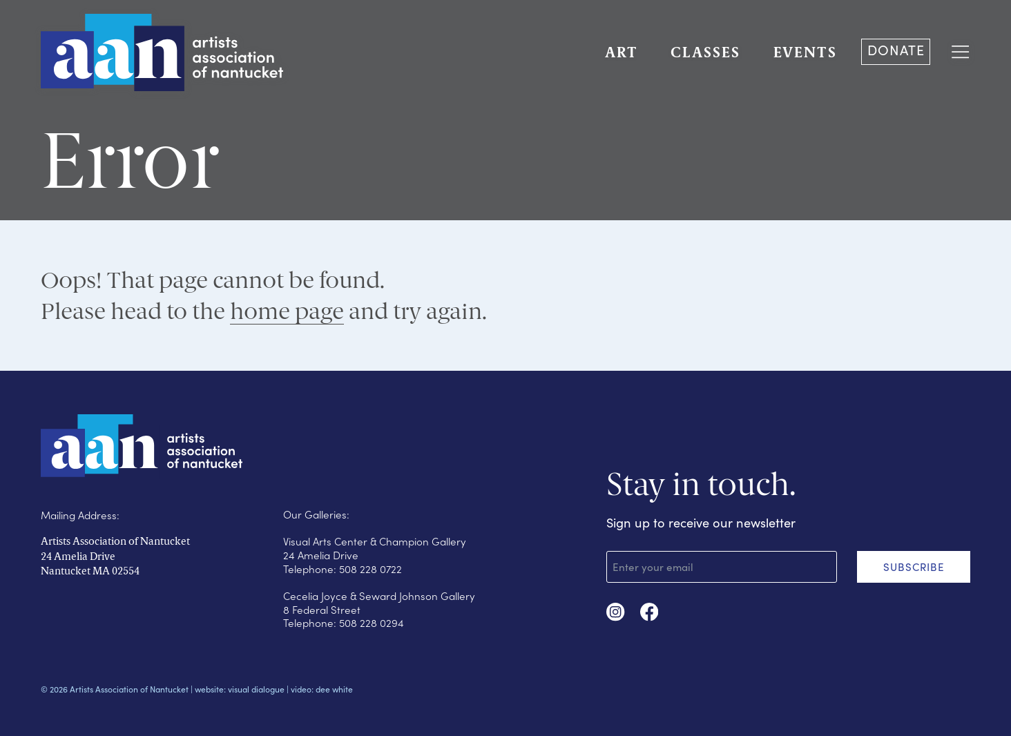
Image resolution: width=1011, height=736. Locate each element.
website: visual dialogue (240, 689)
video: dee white (322, 689)
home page (287, 311)
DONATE (896, 50)
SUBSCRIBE (914, 567)
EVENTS (805, 53)
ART (621, 53)
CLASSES (705, 53)
